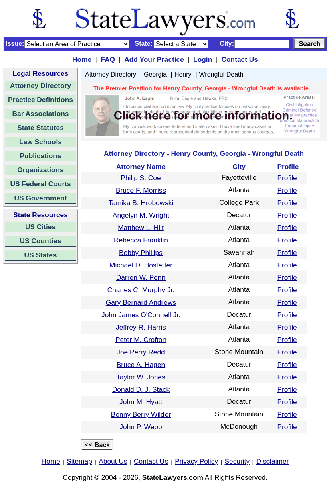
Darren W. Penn (141, 277)
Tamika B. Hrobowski (141, 203)
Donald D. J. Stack (141, 389)
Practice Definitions (40, 100)
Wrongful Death (221, 74)
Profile (287, 178)
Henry (183, 74)
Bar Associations (40, 114)
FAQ (108, 59)
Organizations (40, 170)
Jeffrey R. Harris (141, 327)
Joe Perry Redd (141, 352)
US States (40, 255)
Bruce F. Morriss (141, 190)
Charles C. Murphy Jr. (141, 290)
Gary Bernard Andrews (141, 302)
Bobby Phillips (141, 253)
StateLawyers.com (172, 477)
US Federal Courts (40, 184)
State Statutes (40, 128)
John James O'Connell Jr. (140, 315)
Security (237, 461)
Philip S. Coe (141, 178)
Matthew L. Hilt (141, 228)
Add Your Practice (154, 59)
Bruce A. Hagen (141, 365)
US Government (40, 198)
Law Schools (40, 142)
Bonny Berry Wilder (141, 414)
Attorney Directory (40, 85)
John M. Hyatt (140, 402)
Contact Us (239, 59)
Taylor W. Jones (140, 377)
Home (81, 59)
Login (202, 59)
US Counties (40, 241)
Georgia (155, 74)
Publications (40, 156)
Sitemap (79, 461)
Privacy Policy (196, 461)
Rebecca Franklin (141, 240)
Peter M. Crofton (140, 340)
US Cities (40, 227)
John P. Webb (140, 427)
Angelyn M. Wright (141, 215)
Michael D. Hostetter (140, 265)
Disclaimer (272, 461)
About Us (113, 461)
